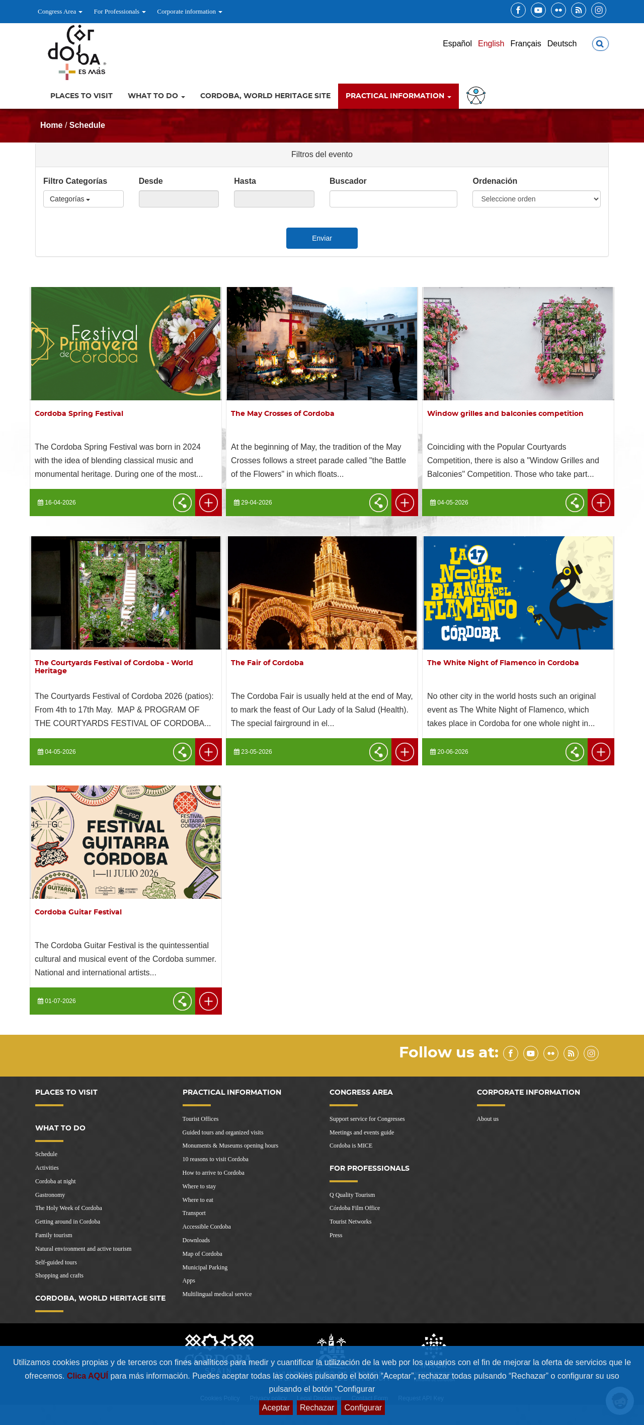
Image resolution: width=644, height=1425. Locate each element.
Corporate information (189, 11)
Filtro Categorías (75, 181)
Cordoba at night (55, 1181)
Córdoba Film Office (355, 1208)
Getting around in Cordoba (67, 1221)
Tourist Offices (201, 1118)
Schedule (87, 125)
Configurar (363, 1407)
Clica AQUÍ (89, 1376)
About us (488, 1118)
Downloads (196, 1240)
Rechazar (317, 1407)
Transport (194, 1213)
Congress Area (60, 11)
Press (336, 1235)
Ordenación (494, 181)
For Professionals (120, 11)
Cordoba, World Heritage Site (265, 96)
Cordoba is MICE (351, 1145)
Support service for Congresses (367, 1118)
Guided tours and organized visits (223, 1132)
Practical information (398, 96)
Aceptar (276, 1407)
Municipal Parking (205, 1267)
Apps (189, 1280)
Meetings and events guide (362, 1132)
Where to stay (199, 1186)
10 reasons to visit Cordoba (216, 1159)
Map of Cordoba (202, 1253)
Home (51, 125)
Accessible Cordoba (207, 1226)
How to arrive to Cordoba (214, 1172)
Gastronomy (50, 1194)
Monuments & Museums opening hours (231, 1145)
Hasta (245, 181)
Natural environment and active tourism (83, 1248)
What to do (156, 96)
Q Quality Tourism (352, 1194)
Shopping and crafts (59, 1275)
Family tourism (53, 1235)
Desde (151, 181)
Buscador (348, 181)
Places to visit (81, 96)
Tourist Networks (350, 1221)
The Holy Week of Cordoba (68, 1208)
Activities (47, 1167)
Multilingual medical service (217, 1294)
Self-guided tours (56, 1262)
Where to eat (198, 1199)
